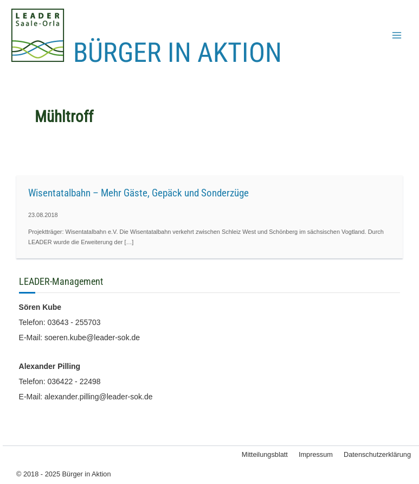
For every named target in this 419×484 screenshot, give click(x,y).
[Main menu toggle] (396, 35)
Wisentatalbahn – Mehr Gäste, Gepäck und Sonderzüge (138, 193)
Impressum (316, 454)
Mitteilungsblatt (265, 454)
